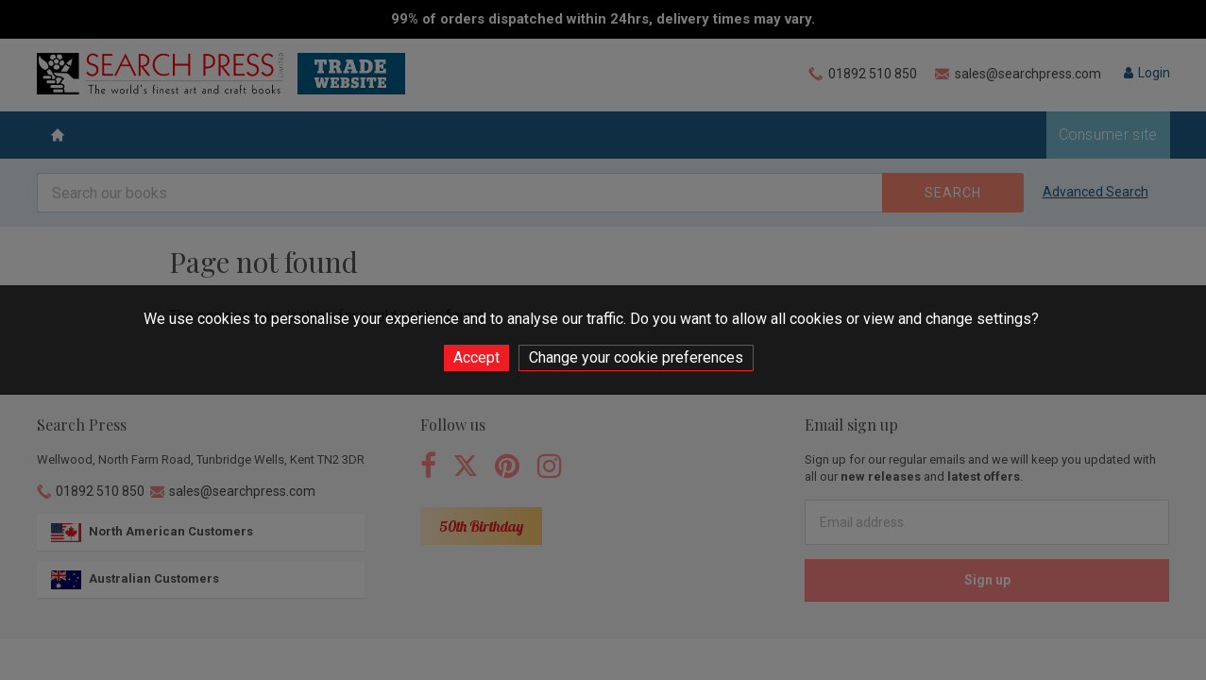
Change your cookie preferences (636, 357)
